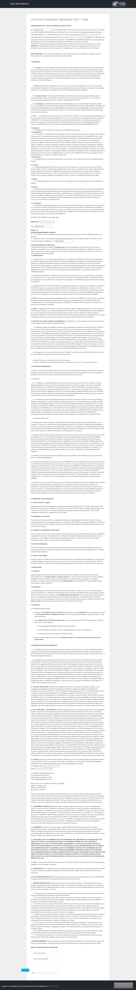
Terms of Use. (53, 986)
